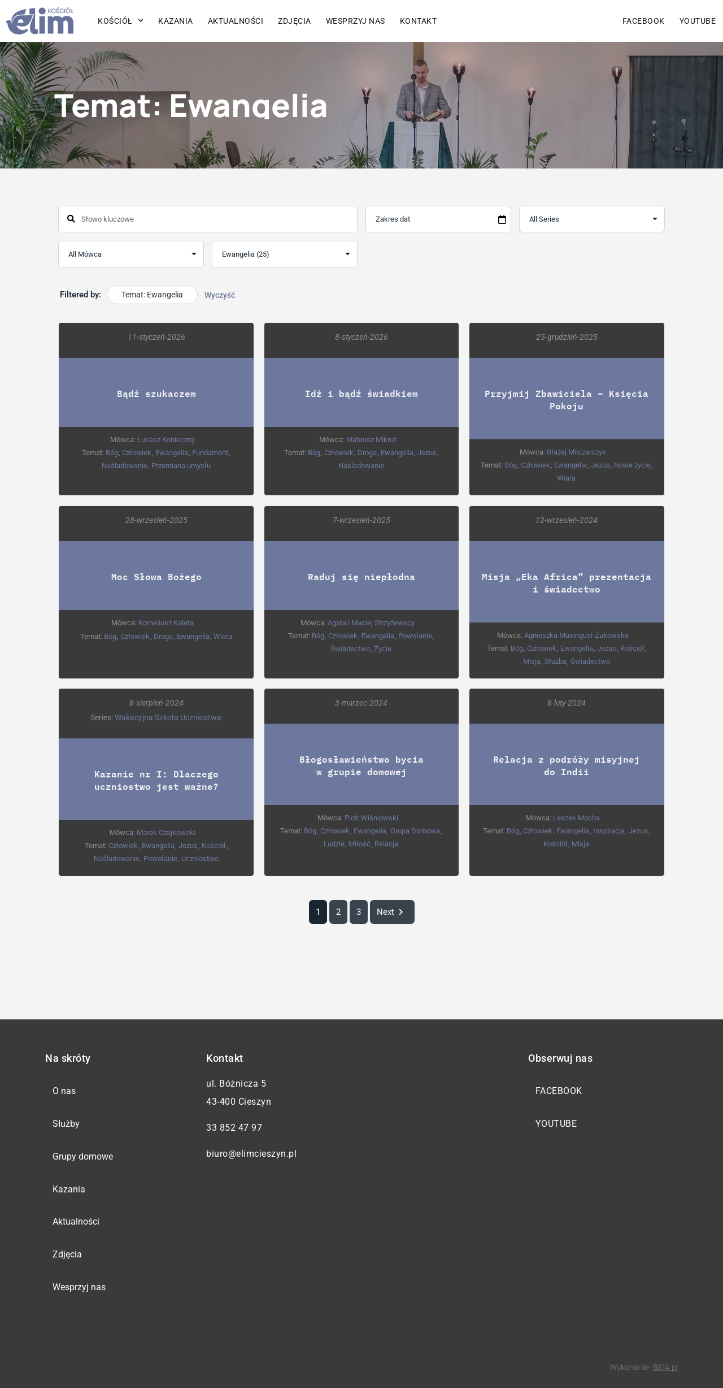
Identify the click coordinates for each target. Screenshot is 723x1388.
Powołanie (415, 635)
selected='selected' (285, 254)
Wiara (566, 478)
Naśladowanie (124, 465)
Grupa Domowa (415, 830)
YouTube (698, 20)
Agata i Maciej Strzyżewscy (371, 622)
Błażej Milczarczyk (576, 452)
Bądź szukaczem (156, 393)
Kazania (175, 20)
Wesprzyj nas (355, 20)
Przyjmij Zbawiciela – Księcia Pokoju (566, 399)
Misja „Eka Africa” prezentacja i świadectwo (566, 582)
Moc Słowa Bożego (156, 575)
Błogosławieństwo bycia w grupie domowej (361, 765)
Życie (382, 648)
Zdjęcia (294, 20)
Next (392, 912)
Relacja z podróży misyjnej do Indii (566, 765)
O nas (64, 1091)
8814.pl (665, 1367)
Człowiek (136, 452)
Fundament (210, 452)
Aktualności (236, 20)
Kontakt (418, 20)
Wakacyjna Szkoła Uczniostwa (168, 716)
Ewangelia (171, 452)
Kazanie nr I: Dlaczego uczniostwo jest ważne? (156, 779)
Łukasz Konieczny (166, 439)
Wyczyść (219, 295)
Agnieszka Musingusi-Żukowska (576, 634)
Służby (66, 1123)
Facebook (643, 20)
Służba (556, 660)
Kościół (120, 20)
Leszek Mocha (576, 817)
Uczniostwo (200, 858)
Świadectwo (350, 648)
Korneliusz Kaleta (166, 622)
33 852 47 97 (234, 1127)
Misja (532, 660)
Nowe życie (632, 465)
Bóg (112, 452)
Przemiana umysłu (181, 465)
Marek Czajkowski (166, 832)
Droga (367, 452)
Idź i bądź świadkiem (361, 393)
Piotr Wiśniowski (371, 817)
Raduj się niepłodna (361, 575)
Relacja (386, 843)
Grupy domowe (83, 1156)
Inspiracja (609, 830)
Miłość (360, 843)
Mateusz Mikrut (371, 439)
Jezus (427, 452)
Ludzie (334, 843)
